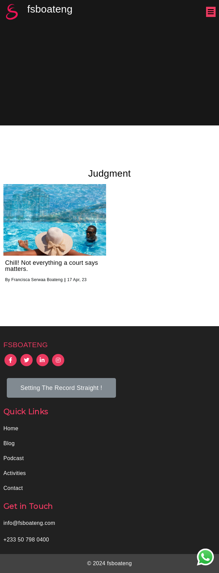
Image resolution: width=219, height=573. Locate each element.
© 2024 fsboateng (109, 563)
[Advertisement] (109, 74)
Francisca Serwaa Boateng (37, 279)
